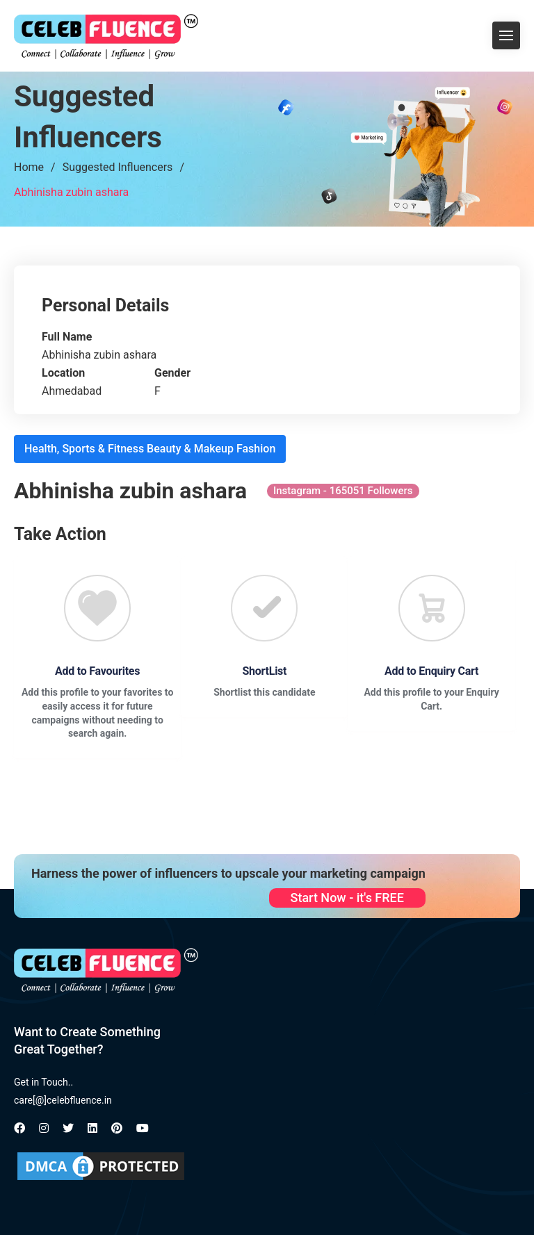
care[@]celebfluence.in (63, 1100)
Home (29, 167)
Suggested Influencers (118, 167)
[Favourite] (97, 608)
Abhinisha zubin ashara (71, 192)
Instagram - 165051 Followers (343, 490)
